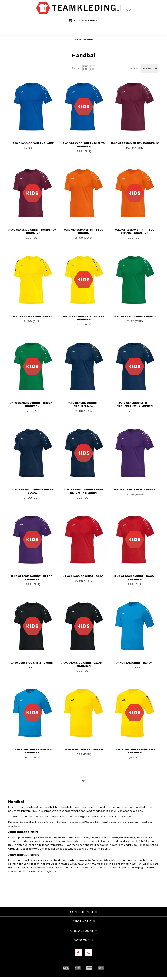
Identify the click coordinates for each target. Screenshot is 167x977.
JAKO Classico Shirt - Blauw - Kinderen (83, 144)
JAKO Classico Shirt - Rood (83, 576)
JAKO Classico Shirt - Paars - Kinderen (32, 577)
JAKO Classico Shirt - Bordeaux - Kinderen (32, 231)
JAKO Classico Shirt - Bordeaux (135, 143)
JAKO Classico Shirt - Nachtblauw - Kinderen (135, 404)
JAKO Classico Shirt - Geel (32, 316)
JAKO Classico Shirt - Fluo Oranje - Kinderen (134, 231)
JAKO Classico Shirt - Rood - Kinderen (134, 577)
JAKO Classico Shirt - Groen (134, 316)
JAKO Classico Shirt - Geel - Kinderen (83, 318)
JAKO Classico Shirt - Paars (134, 489)
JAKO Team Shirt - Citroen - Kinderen (134, 751)
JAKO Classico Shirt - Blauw (32, 143)
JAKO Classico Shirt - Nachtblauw (83, 404)
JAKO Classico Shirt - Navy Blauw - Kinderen (83, 491)
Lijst (92, 68)
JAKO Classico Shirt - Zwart (32, 662)
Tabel (85, 68)
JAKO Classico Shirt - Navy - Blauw (32, 491)
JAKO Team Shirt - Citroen (83, 749)
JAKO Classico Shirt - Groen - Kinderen (32, 404)
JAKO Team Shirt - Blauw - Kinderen (32, 751)
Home (77, 39)
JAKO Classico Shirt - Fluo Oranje (83, 231)
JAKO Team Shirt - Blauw (134, 662)
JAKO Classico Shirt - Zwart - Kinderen (83, 664)
